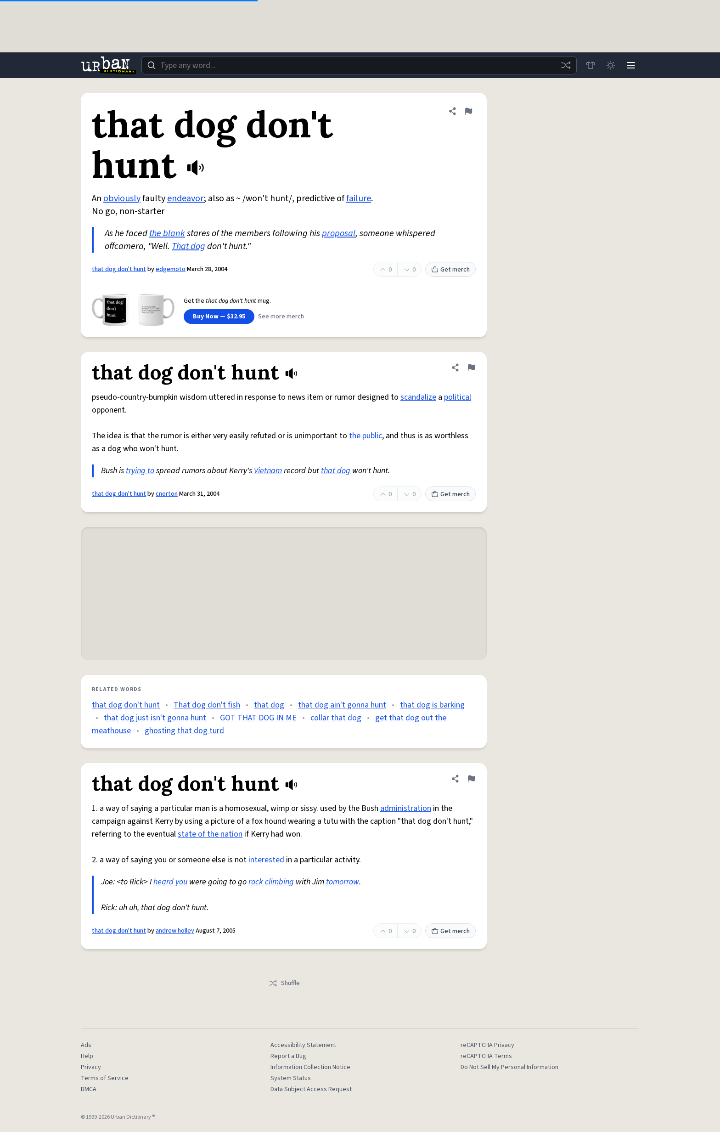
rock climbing (271, 882)
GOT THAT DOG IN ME (258, 718)
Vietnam (268, 470)
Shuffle (284, 983)
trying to (140, 470)
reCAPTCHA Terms (486, 1056)
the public (365, 435)
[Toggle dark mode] (610, 65)
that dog (335, 470)
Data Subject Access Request (311, 1089)
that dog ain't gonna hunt (342, 705)
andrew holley (175, 930)
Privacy (91, 1067)
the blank (167, 233)
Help (87, 1056)
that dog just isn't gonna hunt (155, 718)
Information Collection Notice (310, 1067)
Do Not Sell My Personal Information (509, 1067)
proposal (338, 233)
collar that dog (335, 718)
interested (266, 860)
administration (405, 808)
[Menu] (631, 65)
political (457, 397)
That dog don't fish (207, 705)
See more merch (281, 316)
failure (358, 198)
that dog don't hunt (119, 269)
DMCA (88, 1089)
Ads (86, 1045)
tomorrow (342, 882)
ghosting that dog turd (184, 730)
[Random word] (565, 65)
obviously (122, 198)
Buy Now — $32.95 (219, 316)
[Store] (590, 65)
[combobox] (359, 65)
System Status (290, 1078)
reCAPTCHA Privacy (487, 1045)
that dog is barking (432, 705)
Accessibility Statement (303, 1045)
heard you (170, 882)
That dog (188, 246)
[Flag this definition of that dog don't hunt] (468, 111)
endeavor (185, 198)
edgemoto (171, 269)
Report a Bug (288, 1056)
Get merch (450, 269)
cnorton (167, 493)
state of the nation (210, 834)
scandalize (418, 397)
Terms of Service (105, 1078)
